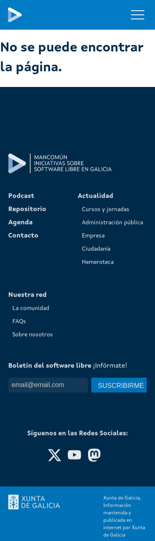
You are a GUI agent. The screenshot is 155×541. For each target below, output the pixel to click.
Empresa (93, 368)
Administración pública (112, 355)
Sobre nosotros (32, 467)
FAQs (19, 454)
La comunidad (30, 440)
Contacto (23, 368)
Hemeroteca (98, 394)
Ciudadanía (96, 381)
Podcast (21, 328)
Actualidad (95, 328)
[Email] (48, 517)
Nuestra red (27, 427)
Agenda (20, 354)
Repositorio (27, 341)
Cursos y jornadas (105, 341)
